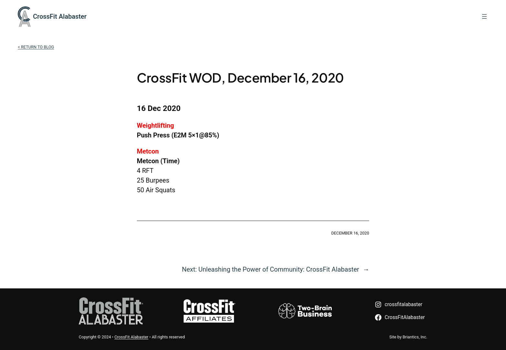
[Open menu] (484, 16)
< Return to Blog (36, 47)
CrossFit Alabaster (59, 16)
